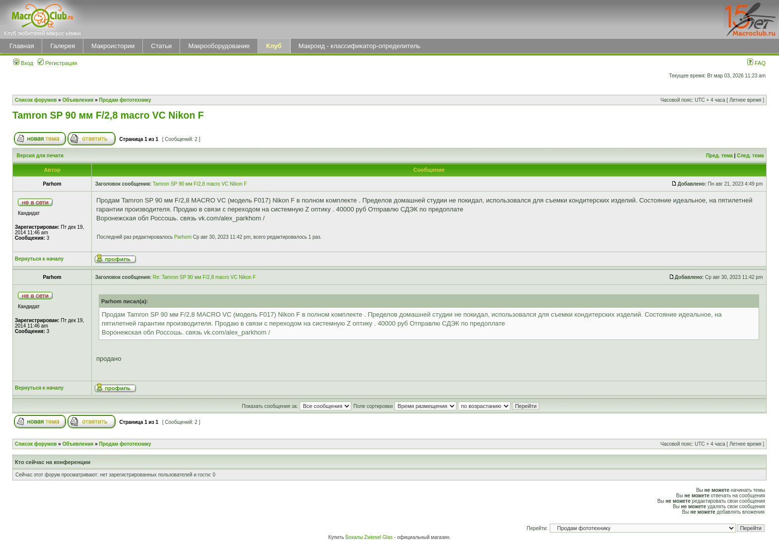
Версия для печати (40, 155)
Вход (23, 63)
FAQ (756, 63)
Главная (21, 46)
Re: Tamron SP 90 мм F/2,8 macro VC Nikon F (204, 277)
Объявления (78, 100)
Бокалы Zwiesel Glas (369, 537)
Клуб (273, 46)
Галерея (62, 46)
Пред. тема (719, 155)
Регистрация (57, 63)
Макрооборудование (219, 46)
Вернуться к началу (39, 259)
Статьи (161, 46)
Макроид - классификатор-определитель (360, 46)
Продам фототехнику (125, 100)
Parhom (183, 237)
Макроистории (112, 46)
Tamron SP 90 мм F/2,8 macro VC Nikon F (108, 115)
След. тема (750, 155)
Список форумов (36, 100)
